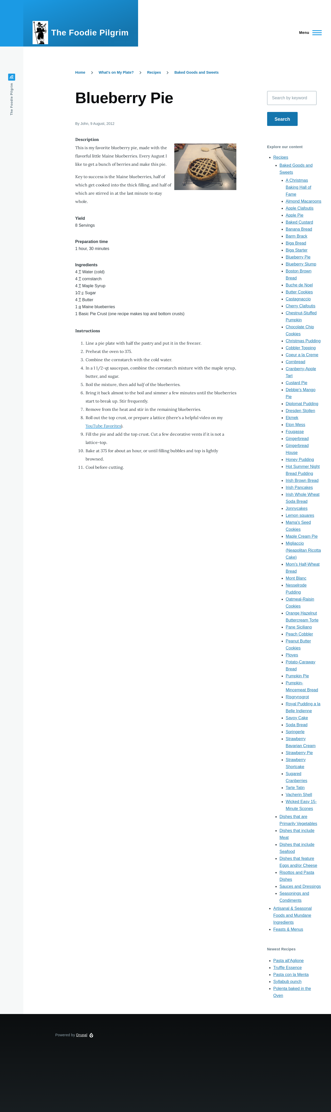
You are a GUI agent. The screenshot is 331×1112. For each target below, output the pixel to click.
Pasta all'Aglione (288, 960)
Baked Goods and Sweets (196, 72)
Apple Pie (295, 215)
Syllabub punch (287, 981)
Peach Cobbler (299, 634)
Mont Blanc (296, 578)
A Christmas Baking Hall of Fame (298, 187)
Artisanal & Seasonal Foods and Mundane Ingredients (292, 915)
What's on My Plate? (116, 72)
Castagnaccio (298, 299)
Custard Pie (296, 383)
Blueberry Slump (301, 264)
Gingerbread (297, 438)
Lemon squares (300, 515)
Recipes (154, 72)
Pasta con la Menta (291, 974)
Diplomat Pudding (302, 404)
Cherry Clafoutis (300, 306)
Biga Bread (296, 243)
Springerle (295, 732)
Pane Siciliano (299, 627)
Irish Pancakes (299, 487)
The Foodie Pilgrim (90, 32)
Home (80, 72)
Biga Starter (296, 250)
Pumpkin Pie (297, 676)
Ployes (292, 655)
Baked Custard (299, 222)
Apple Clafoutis (300, 208)
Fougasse (295, 431)
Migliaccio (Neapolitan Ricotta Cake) (303, 550)
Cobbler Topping (301, 348)
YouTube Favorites (103, 425)
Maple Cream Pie (302, 536)
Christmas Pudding (303, 341)
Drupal (81, 1035)
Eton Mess (295, 424)
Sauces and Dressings (300, 886)
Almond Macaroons (303, 201)
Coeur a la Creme (302, 355)
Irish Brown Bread (302, 480)
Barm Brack (296, 236)
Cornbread (295, 362)
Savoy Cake (297, 718)
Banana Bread (299, 229)
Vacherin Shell (299, 794)
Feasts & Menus (288, 929)
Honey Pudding (300, 459)
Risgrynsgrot (297, 697)
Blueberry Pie (298, 257)
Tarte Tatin (295, 787)
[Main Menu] (309, 32)
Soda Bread (297, 725)
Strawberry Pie (299, 753)
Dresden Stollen (300, 411)
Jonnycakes (297, 508)
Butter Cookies (299, 292)
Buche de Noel (299, 285)
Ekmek (292, 417)
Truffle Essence (287, 967)
